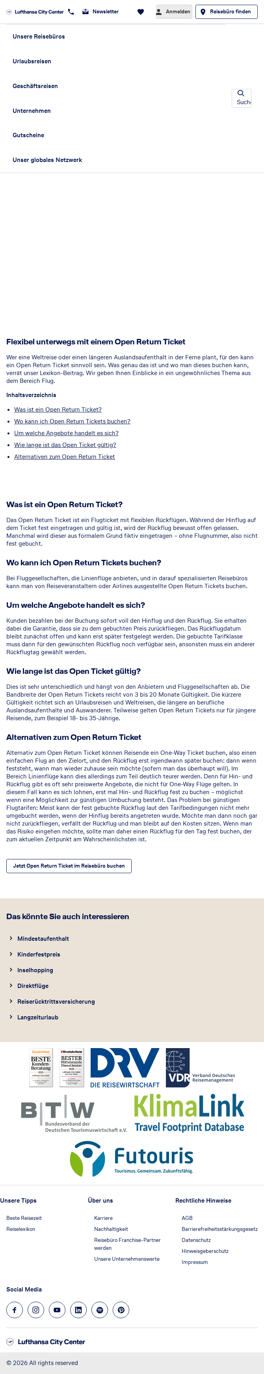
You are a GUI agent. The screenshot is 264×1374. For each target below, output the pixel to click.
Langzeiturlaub (37, 1017)
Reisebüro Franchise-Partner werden (127, 1244)
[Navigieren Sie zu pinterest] (121, 1310)
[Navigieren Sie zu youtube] (57, 1310)
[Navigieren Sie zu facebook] (14, 1310)
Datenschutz (196, 1240)
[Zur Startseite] (35, 11)
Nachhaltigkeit (111, 1229)
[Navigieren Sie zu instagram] (36, 1310)
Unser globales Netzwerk (47, 160)
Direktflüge (32, 986)
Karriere (103, 1218)
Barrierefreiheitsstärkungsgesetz (220, 1229)
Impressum (195, 1262)
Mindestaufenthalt (43, 938)
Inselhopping (35, 970)
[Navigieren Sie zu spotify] (99, 1310)
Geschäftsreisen (35, 86)
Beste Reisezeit (24, 1218)
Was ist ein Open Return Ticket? (58, 409)
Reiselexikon (20, 1229)
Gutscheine (28, 135)
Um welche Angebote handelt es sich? (66, 433)
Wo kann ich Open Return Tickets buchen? (72, 421)
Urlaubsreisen (32, 61)
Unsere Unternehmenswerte (127, 1259)
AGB (187, 1218)
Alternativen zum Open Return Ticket (64, 456)
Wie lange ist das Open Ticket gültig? (65, 445)
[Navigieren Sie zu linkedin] (78, 1310)
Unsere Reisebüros (39, 36)
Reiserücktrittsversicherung (56, 1001)
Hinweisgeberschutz (205, 1251)
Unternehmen (32, 111)
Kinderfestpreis (38, 954)
